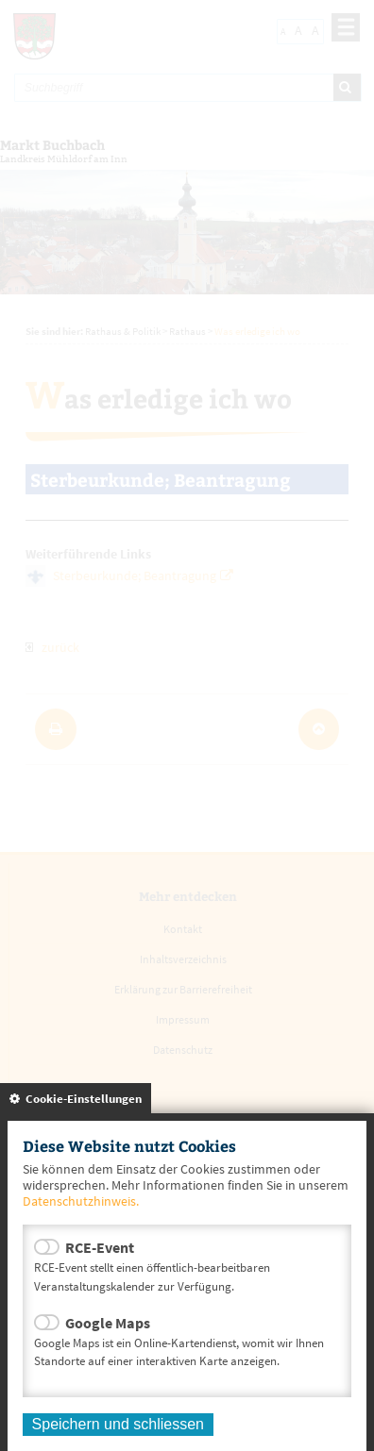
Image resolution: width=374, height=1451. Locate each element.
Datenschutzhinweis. (81, 1200)
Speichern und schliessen (118, 1424)
